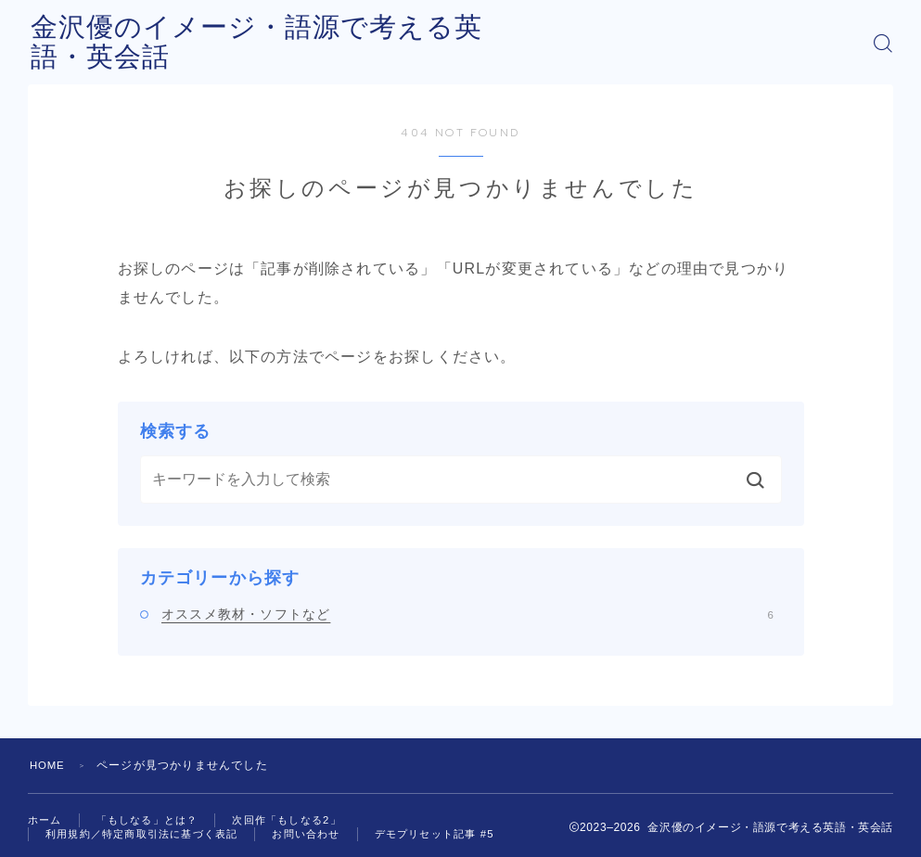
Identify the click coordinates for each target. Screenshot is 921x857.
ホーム (46, 819)
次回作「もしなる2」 (302, 819)
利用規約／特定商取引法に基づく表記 (149, 834)
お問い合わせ (324, 834)
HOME (49, 765)
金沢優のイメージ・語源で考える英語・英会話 (336, 43)
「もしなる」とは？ (154, 819)
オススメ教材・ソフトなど (467, 614)
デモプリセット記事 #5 (460, 834)
